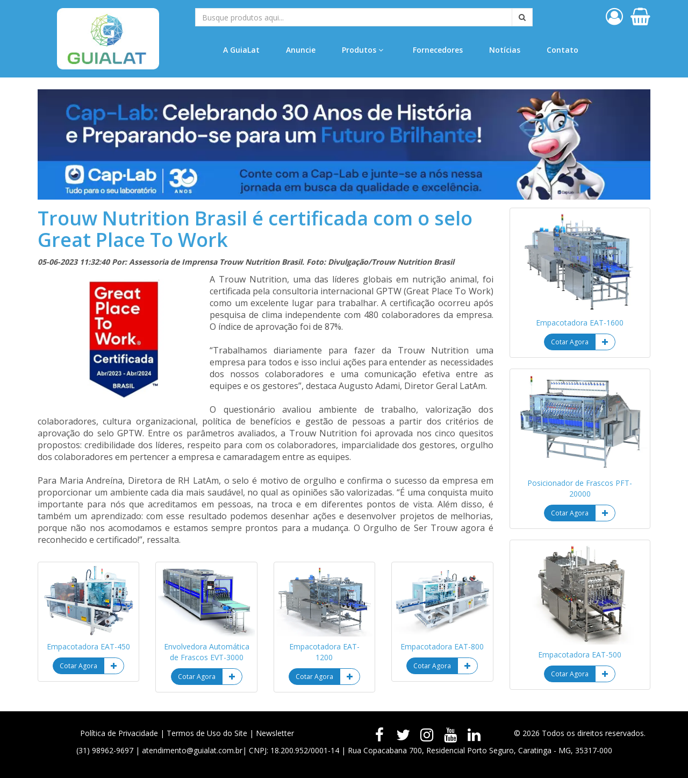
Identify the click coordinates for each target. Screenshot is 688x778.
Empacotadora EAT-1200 (324, 651)
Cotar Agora (78, 665)
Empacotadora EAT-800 (442, 646)
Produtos (362, 50)
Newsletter (275, 733)
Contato (562, 50)
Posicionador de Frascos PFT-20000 (579, 488)
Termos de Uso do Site (207, 733)
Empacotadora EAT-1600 (580, 322)
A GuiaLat (241, 50)
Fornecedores (438, 50)
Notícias (504, 50)
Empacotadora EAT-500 (579, 654)
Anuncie (301, 50)
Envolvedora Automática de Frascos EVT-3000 (206, 651)
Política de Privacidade (119, 733)
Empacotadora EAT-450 (88, 646)
